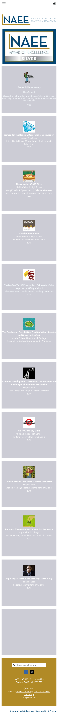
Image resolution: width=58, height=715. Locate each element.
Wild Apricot (28, 711)
